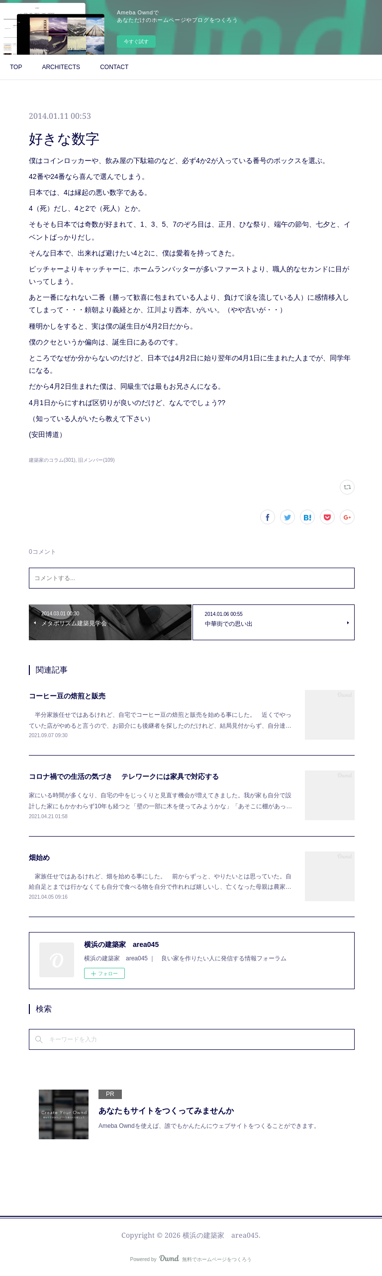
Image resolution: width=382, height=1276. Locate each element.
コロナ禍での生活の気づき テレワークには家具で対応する (124, 776)
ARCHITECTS (61, 67)
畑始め (39, 857)
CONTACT (114, 67)
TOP (16, 67)
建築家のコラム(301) (52, 460)
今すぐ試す (136, 41)
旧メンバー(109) (96, 460)
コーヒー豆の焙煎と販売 (67, 696)
